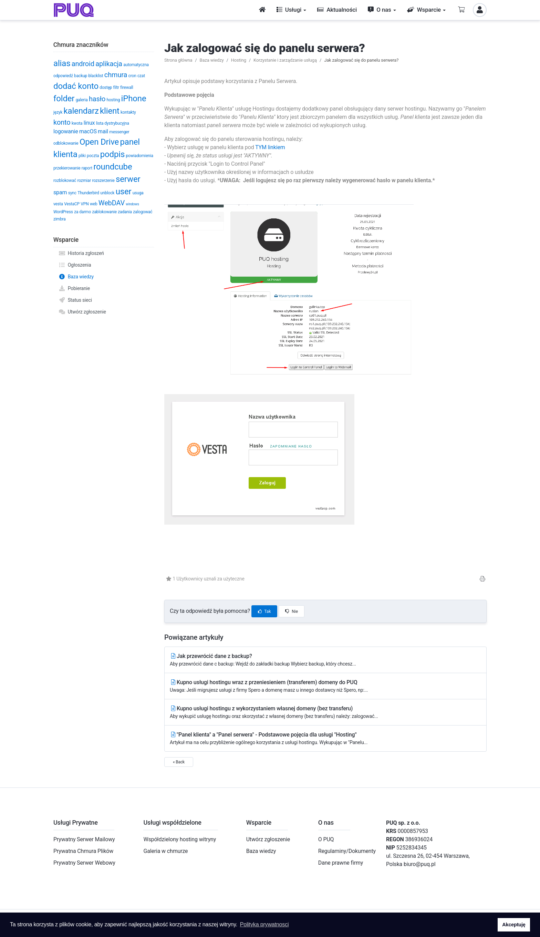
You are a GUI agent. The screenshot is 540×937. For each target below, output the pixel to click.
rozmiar (84, 180)
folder (63, 98)
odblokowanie (66, 143)
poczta (93, 155)
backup (80, 75)
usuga (138, 193)
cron (132, 75)
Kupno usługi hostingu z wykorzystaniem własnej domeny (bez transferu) (325, 712)
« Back (179, 762)
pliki (82, 155)
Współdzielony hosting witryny (179, 839)
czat (141, 75)
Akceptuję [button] (513, 924)
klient (110, 111)
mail (103, 131)
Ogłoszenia (75, 265)
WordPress (63, 211)
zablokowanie (104, 211)
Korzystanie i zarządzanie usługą (285, 60)
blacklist (95, 75)
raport (87, 168)
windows (132, 204)
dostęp (106, 87)
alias (61, 63)
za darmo (82, 211)
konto (62, 122)
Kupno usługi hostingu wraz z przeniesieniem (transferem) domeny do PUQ (325, 686)
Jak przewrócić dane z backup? (325, 660)
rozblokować (64, 180)
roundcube (112, 167)
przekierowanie (66, 168)
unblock (107, 193)
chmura (115, 75)
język (57, 112)
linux (89, 123)
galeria (82, 99)
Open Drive (99, 142)
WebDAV (111, 203)
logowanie (65, 131)
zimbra (59, 219)
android (83, 64)
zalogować (142, 211)
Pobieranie (74, 288)
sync (72, 193)
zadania (125, 211)
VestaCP (72, 204)
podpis (112, 154)
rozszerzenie (103, 180)
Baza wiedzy (76, 276)
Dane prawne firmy (340, 862)
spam (60, 192)
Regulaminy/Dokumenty (347, 851)
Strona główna (178, 60)
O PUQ (326, 839)
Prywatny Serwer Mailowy (84, 839)
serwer (128, 179)
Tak (264, 611)
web (93, 204)
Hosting (238, 60)
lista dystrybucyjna (112, 123)
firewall (126, 87)
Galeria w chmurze (165, 851)
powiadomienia (139, 155)
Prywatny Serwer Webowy (84, 862)
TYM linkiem (270, 147)
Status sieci (75, 300)
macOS (88, 131)
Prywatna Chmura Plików (83, 851)
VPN (85, 204)
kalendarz (80, 111)
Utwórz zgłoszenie (82, 312)
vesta (58, 204)
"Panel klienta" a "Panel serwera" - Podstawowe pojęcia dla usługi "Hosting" (325, 738)
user (124, 191)
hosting (113, 99)
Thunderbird (88, 193)
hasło (97, 99)
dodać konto (75, 86)
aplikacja (108, 64)
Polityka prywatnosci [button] (264, 924)
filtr (116, 87)
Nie (291, 611)
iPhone (133, 98)
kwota (77, 123)
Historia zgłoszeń (81, 253)
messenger (119, 132)
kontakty (128, 112)
